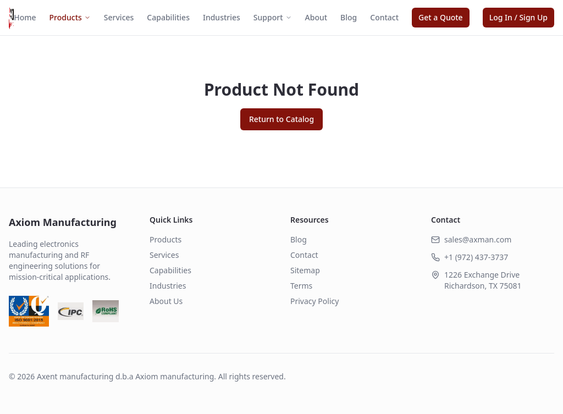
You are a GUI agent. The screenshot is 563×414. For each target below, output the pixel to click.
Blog (348, 17)
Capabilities (168, 17)
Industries (221, 17)
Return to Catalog (281, 119)
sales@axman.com (477, 239)
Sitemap (305, 270)
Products (70, 17)
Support (272, 17)
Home (25, 17)
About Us (166, 301)
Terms (301, 285)
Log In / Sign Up (518, 17)
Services (119, 17)
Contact (384, 17)
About (316, 17)
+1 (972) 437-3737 (476, 257)
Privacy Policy (314, 301)
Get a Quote (440, 17)
